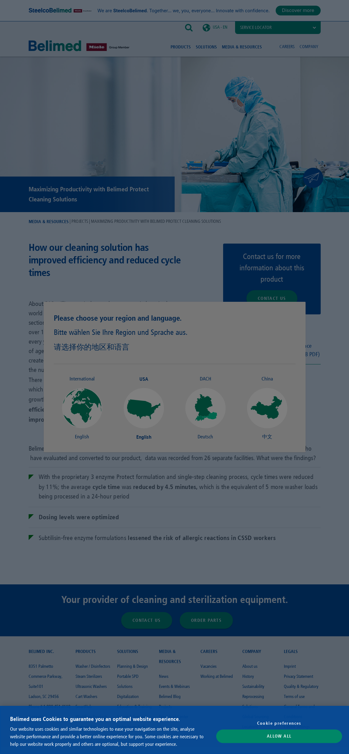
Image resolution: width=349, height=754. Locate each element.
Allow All (279, 736)
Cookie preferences (279, 723)
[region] (174, 730)
